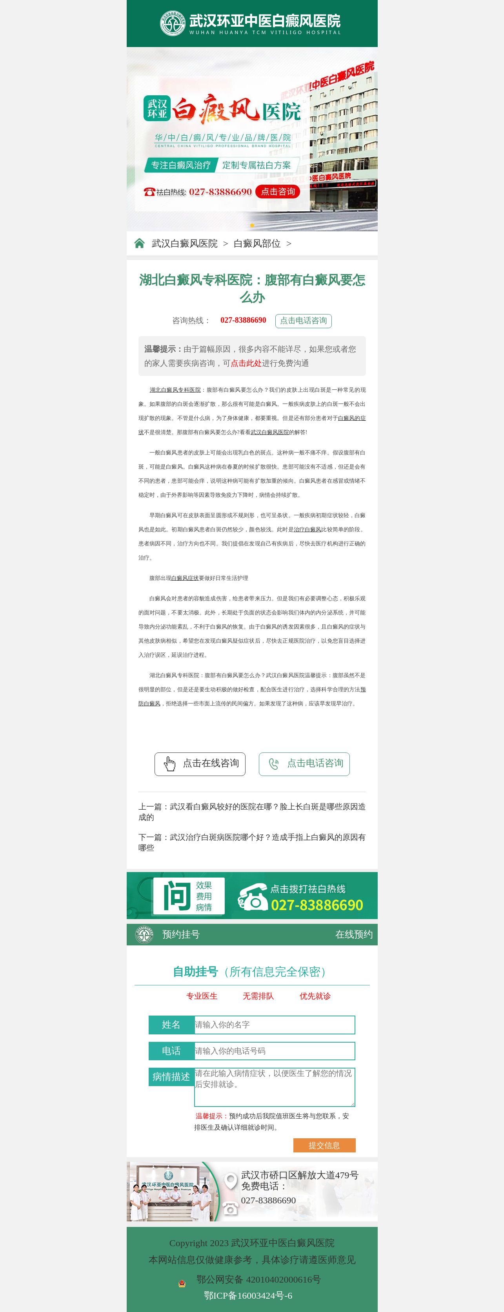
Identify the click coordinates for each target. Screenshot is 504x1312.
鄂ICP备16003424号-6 (248, 1295)
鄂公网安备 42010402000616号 (259, 1279)
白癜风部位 (257, 243)
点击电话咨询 (303, 320)
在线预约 (354, 934)
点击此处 (246, 363)
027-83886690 (243, 320)
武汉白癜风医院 (185, 243)
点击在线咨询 (200, 763)
